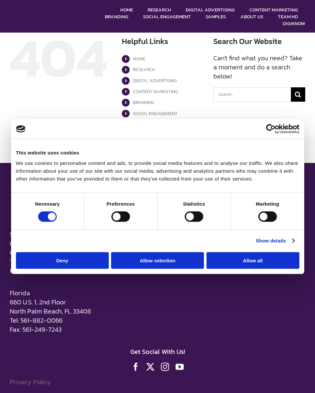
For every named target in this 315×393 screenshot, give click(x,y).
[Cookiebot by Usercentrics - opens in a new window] (270, 129)
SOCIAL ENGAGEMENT (155, 113)
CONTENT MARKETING (155, 91)
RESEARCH (144, 69)
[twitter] (150, 367)
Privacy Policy (30, 382)
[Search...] (252, 94)
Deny (62, 260)
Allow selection (157, 260)
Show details (271, 240)
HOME (139, 58)
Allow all (253, 260)
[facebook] (136, 367)
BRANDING (143, 102)
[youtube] (180, 367)
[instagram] (165, 367)
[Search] (298, 94)
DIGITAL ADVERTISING (155, 80)
